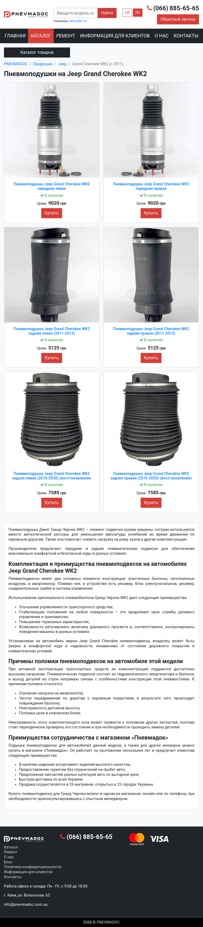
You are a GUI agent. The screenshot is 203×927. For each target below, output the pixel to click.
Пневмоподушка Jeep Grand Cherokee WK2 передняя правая (151, 186)
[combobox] (75, 13)
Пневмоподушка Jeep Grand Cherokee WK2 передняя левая (52, 186)
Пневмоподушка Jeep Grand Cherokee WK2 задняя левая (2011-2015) (52, 331)
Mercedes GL (78, 21)
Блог (8, 862)
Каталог (41, 35)
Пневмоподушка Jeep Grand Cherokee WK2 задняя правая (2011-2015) (151, 331)
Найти (107, 12)
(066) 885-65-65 (173, 8)
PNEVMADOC (108, 922)
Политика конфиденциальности (32, 867)
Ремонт (65, 35)
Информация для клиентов (115, 35)
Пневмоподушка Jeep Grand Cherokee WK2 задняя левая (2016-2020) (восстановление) (51, 475)
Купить (51, 213)
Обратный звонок (178, 19)
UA (127, 12)
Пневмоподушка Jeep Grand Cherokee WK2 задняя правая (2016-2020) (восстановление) (151, 475)
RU (137, 12)
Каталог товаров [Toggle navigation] (37, 52)
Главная (15, 35)
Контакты (186, 35)
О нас (162, 35)
